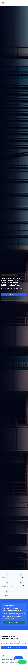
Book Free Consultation (14, 647)
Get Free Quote (14, 294)
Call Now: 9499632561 (14, 298)
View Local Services (14, 622)
